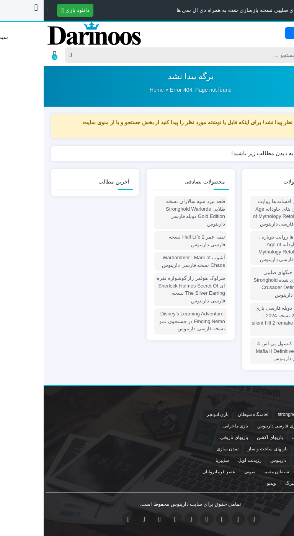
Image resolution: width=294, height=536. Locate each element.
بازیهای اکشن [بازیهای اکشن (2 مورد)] (226, 437)
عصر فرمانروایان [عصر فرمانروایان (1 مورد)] (175, 471)
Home (113, 90)
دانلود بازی (32, 10)
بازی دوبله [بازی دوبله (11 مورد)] (273, 426)
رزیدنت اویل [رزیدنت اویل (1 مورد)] (205, 460)
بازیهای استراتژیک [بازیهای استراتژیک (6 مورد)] (265, 437)
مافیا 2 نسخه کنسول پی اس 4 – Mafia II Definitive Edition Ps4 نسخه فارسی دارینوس (243, 351)
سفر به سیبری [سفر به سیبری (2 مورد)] (269, 471)
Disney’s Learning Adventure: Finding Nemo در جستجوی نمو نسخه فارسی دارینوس (148, 321)
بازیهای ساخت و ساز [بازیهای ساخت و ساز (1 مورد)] (224, 449)
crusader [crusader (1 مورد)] (274, 414)
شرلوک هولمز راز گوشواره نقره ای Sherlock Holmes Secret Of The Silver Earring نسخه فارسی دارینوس (147, 289)
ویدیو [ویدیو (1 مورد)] (227, 483)
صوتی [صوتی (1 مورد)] (206, 471)
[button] (5, 10)
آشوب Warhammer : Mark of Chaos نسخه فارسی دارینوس (149, 261)
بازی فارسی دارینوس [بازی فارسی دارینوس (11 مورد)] (234, 426)
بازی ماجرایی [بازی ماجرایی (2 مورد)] (192, 426)
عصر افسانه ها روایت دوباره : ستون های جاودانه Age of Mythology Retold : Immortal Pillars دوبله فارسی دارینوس (246, 248)
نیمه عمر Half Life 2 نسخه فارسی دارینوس (153, 240)
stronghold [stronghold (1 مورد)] (244, 414)
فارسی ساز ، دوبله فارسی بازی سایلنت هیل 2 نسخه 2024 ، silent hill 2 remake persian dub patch (242, 319)
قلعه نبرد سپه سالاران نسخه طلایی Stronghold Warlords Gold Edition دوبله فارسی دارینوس (151, 212)
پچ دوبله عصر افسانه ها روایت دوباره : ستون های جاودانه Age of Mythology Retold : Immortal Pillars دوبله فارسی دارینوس (243, 212)
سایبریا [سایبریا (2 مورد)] (178, 460)
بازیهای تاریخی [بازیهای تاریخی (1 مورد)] (190, 437)
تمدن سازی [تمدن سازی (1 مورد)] (184, 449)
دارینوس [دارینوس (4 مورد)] (235, 460)
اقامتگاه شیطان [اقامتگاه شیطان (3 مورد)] (209, 414)
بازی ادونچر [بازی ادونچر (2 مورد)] (174, 414)
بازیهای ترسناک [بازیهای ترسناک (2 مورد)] (268, 449)
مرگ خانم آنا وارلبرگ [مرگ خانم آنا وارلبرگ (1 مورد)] (262, 483)
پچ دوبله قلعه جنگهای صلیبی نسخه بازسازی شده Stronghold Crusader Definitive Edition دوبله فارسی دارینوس (243, 284)
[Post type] (274, 55)
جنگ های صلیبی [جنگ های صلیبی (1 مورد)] (267, 460)
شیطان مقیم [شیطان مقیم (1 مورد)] (233, 471)
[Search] (146, 55)
